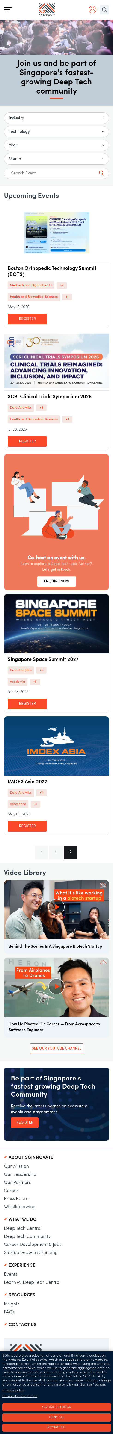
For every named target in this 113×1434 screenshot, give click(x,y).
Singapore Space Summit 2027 (43, 659)
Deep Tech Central (23, 1228)
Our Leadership (20, 1174)
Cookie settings (56, 1407)
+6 (35, 682)
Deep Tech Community (27, 1236)
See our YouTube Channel (56, 1048)
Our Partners (17, 1182)
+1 (67, 297)
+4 (41, 408)
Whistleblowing (20, 1207)
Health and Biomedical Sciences (34, 297)
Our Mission (16, 1166)
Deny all (56, 1417)
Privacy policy (13, 1390)
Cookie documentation (19, 1396)
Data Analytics (21, 408)
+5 (41, 670)
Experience (22, 1265)
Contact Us (23, 1325)
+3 (67, 419)
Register (27, 319)
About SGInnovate (31, 1157)
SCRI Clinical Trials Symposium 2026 (50, 397)
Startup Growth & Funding (31, 1253)
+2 (61, 285)
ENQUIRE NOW (56, 581)
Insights (11, 1304)
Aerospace (18, 804)
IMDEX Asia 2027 (27, 782)
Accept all (56, 1427)
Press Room (16, 1199)
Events (10, 1274)
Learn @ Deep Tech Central (32, 1282)
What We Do (23, 1219)
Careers (12, 1191)
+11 (42, 792)
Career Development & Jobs (32, 1244)
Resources (22, 1295)
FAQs (9, 1312)
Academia (17, 682)
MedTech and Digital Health (31, 285)
